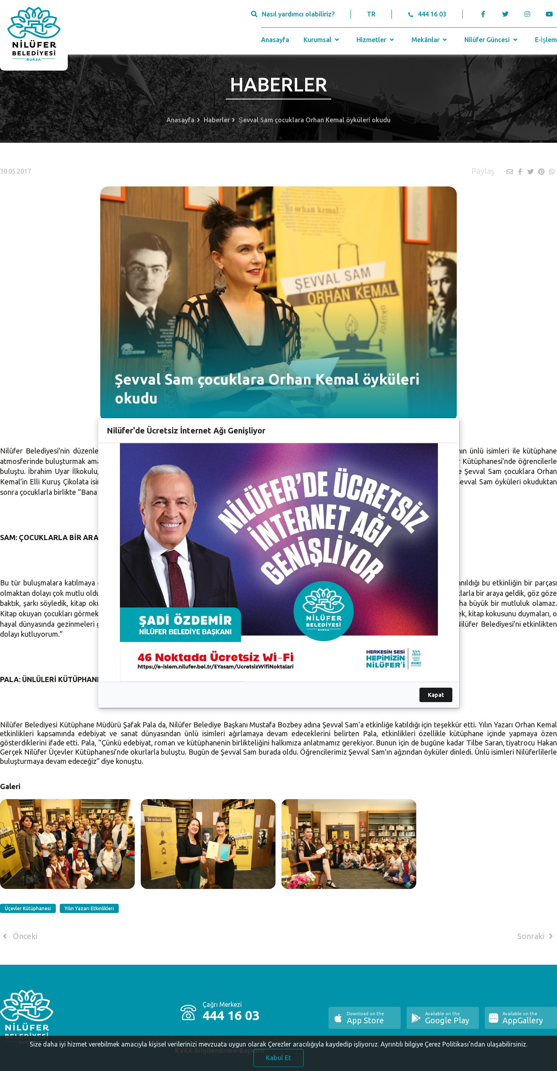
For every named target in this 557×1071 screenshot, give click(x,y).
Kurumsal (322, 39)
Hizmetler (375, 39)
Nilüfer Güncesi (491, 39)
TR (371, 14)
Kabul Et (278, 1059)
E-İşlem (546, 39)
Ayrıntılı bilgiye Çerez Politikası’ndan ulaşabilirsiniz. (454, 1046)
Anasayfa (275, 39)
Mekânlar (430, 39)
